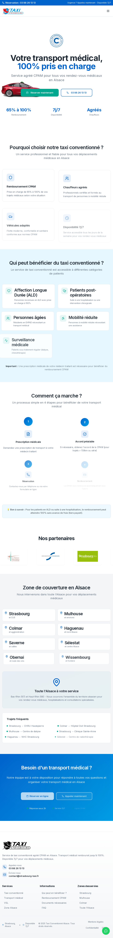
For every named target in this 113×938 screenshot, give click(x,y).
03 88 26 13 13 (77, 92)
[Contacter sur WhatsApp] (106, 931)
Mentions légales (95, 922)
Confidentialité (92, 928)
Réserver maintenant (39, 92)
